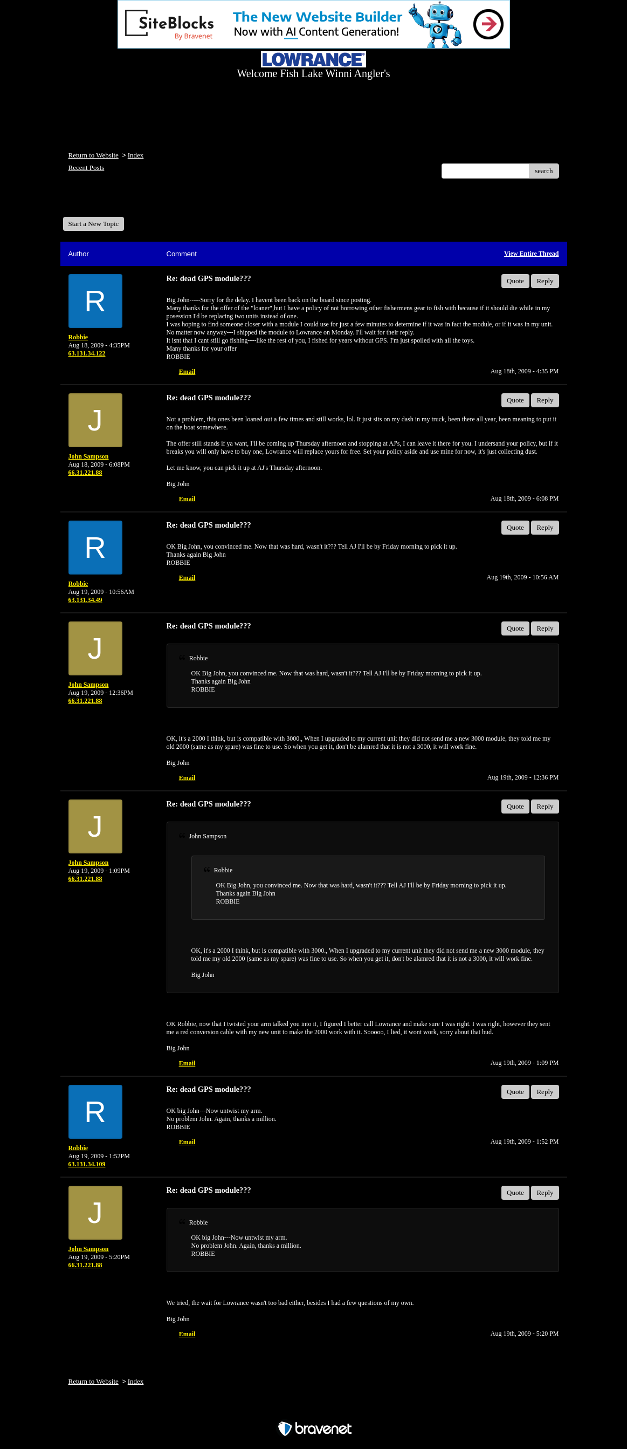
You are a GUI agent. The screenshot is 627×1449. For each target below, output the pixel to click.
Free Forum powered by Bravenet (313, 1410)
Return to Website (93, 155)
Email (187, 371)
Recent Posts (86, 167)
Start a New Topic (93, 224)
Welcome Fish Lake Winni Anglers (121, 201)
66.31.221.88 (85, 472)
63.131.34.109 (87, 1164)
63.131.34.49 (85, 600)
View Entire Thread (531, 253)
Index (136, 155)
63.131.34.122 (87, 353)
